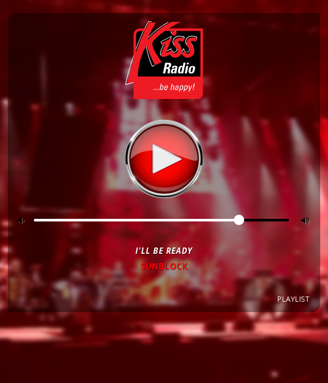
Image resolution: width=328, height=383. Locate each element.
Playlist (293, 299)
